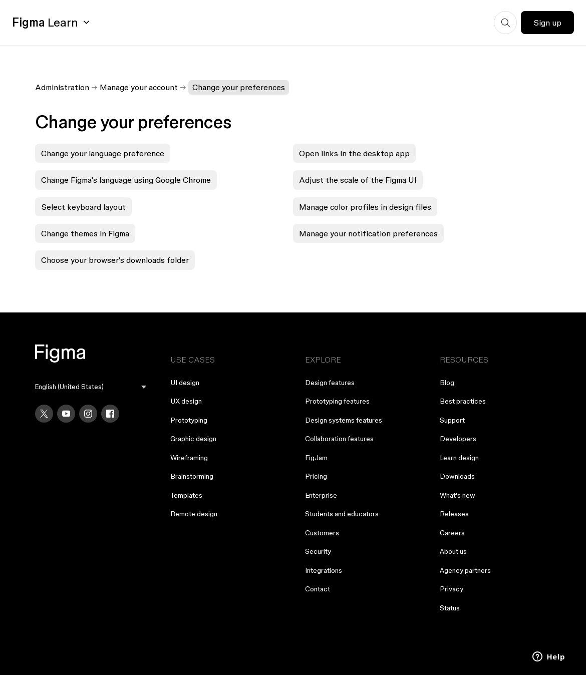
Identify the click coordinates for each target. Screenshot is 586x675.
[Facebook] (110, 414)
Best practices (463, 401)
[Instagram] (88, 414)
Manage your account (139, 87)
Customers (322, 533)
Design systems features (343, 420)
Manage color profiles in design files (365, 206)
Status (450, 608)
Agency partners (465, 570)
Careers (452, 533)
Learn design (459, 458)
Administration (62, 87)
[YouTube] (66, 414)
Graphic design (193, 439)
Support (452, 420)
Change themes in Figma (85, 233)
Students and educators (342, 514)
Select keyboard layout (83, 206)
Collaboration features (339, 439)
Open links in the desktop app (354, 153)
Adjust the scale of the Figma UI (358, 179)
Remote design (193, 514)
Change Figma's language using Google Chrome (126, 179)
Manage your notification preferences (368, 233)
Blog (447, 383)
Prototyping (188, 420)
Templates (186, 495)
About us (453, 551)
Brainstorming (191, 476)
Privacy (451, 589)
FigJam (316, 458)
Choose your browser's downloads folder (115, 259)
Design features (330, 383)
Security (318, 551)
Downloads (457, 476)
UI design (184, 383)
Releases (454, 514)
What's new (457, 495)
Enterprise (321, 495)
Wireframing (189, 458)
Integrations (323, 570)
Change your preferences (238, 87)
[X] (44, 414)
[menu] (90, 387)
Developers (458, 439)
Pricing (316, 476)
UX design (186, 401)
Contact (317, 589)
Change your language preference (102, 153)
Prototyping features (337, 401)
